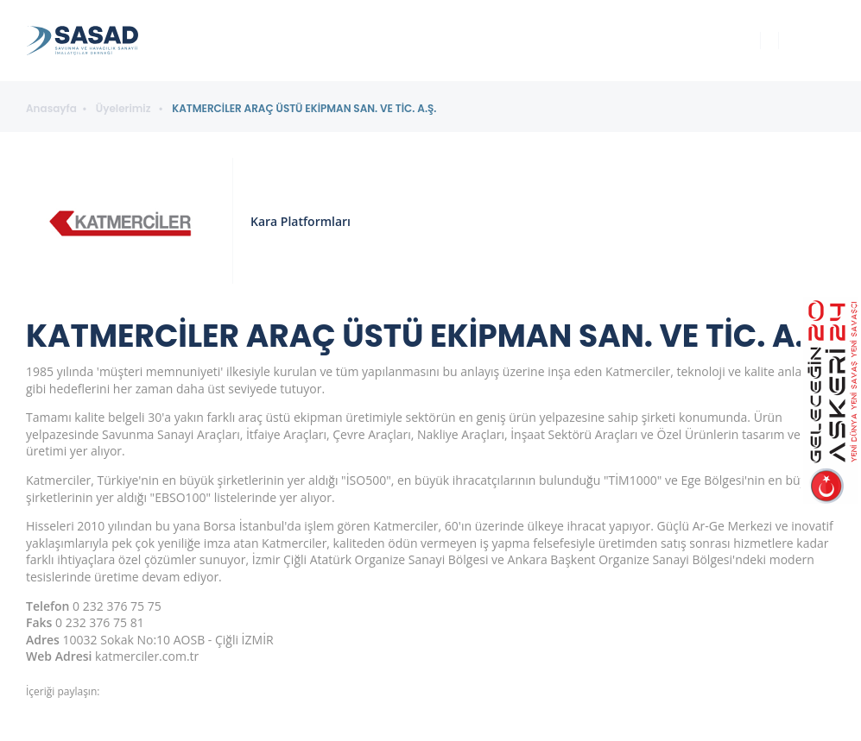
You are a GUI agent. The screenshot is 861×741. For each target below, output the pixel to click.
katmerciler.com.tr (147, 656)
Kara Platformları (300, 221)
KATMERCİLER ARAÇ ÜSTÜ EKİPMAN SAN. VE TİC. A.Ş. (304, 109)
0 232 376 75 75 (117, 606)
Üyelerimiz (125, 109)
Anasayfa (51, 109)
